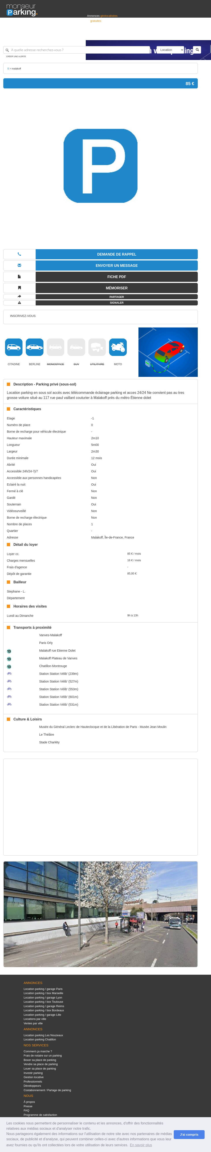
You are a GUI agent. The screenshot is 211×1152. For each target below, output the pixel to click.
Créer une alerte (16, 56)
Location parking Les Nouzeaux (43, 1035)
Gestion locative (34, 1077)
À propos (29, 1101)
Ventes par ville (33, 1023)
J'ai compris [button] (189, 1134)
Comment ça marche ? (38, 1051)
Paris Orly (46, 643)
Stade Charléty (49, 742)
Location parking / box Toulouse (43, 1001)
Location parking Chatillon (40, 1039)
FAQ (26, 1110)
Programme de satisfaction (40, 1114)
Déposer (164, 34)
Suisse (200, 34)
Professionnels (131, 34)
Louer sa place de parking (40, 1068)
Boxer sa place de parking (40, 1060)
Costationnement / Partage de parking (47, 1090)
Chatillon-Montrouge (53, 666)
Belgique (188, 34)
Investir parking (33, 1073)
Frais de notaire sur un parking (43, 1055)
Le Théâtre (46, 734)
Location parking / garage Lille (42, 1014)
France (176, 34)
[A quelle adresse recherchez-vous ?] (77, 49)
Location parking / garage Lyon (43, 997)
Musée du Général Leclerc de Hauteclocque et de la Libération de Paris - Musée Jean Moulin (102, 727)
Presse (28, 1106)
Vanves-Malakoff (50, 635)
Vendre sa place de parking (41, 1064)
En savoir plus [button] (141, 1145)
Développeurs (32, 1085)
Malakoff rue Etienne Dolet (57, 650)
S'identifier (149, 34)
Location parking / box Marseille (43, 993)
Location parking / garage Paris (43, 989)
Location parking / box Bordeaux (44, 1010)
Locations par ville (35, 1019)
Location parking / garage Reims (44, 1006)
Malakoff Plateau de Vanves (58, 658)
